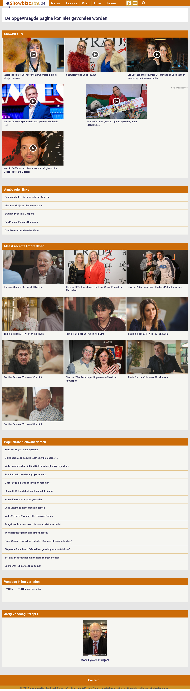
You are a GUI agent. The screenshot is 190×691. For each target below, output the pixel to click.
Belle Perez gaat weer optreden (21, 449)
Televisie (71, 3)
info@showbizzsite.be (113, 688)
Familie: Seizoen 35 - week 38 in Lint (23, 287)
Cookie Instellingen (137, 688)
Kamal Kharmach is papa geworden (23, 499)
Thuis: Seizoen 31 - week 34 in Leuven (24, 334)
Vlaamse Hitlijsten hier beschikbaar (24, 205)
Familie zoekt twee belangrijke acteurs (25, 474)
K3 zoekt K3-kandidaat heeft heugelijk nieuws (29, 491)
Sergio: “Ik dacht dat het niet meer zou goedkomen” (32, 557)
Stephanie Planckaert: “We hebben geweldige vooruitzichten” (37, 549)
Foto (97, 3)
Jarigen (111, 3)
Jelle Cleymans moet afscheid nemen (25, 507)
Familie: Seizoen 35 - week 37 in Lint (85, 334)
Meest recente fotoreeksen (24, 246)
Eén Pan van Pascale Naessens (21, 222)
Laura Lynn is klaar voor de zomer (23, 566)
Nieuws (55, 3)
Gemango (162, 688)
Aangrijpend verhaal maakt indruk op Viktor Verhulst (33, 524)
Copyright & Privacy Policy (85, 688)
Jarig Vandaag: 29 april (21, 614)
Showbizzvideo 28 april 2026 (81, 75)
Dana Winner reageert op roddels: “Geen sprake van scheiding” (38, 541)
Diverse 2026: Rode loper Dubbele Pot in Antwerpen (155, 287)
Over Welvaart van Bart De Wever (22, 230)
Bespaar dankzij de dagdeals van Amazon (27, 197)
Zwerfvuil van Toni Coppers (19, 213)
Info (67, 688)
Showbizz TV (13, 34)
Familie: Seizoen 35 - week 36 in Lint (23, 377)
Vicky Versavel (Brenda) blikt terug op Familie (29, 516)
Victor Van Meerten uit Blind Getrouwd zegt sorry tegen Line (37, 466)
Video (85, 3)
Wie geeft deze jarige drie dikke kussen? (26, 532)
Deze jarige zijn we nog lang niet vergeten (27, 482)
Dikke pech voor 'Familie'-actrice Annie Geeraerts (31, 458)
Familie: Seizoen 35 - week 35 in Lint (23, 424)
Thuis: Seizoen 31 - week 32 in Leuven (148, 377)
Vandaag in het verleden (22, 582)
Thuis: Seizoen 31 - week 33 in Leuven (148, 334)
